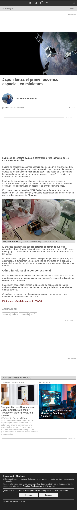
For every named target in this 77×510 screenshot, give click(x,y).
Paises (15, 314)
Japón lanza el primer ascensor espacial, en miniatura (31, 81)
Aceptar (28, 495)
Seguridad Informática (12, 382)
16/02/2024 (6, 418)
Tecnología (24, 314)
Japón (33, 314)
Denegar (48, 495)
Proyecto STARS (10, 242)
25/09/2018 (10, 108)
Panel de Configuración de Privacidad (38, 486)
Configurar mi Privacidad (16, 502)
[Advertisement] (38, 22)
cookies (59, 484)
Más (72, 8)
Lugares (6, 314)
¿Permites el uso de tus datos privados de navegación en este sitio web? (35, 490)
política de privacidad (43, 484)
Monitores (44, 382)
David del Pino (20, 418)
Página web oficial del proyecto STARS (22, 301)
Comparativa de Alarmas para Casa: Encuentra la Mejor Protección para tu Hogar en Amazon (18, 411)
